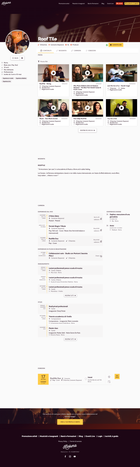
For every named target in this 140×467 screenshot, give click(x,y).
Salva (15, 58)
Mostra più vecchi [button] (87, 130)
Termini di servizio (76, 441)
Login (120, 3)
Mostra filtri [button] (43, 61)
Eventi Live (90, 436)
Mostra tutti (70, 295)
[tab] (117, 376)
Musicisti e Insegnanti (49, 436)
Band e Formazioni (68, 436)
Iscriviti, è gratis (132, 3)
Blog (81, 436)
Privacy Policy (62, 441)
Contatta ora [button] (116, 45)
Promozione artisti (29, 436)
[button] (22, 58)
